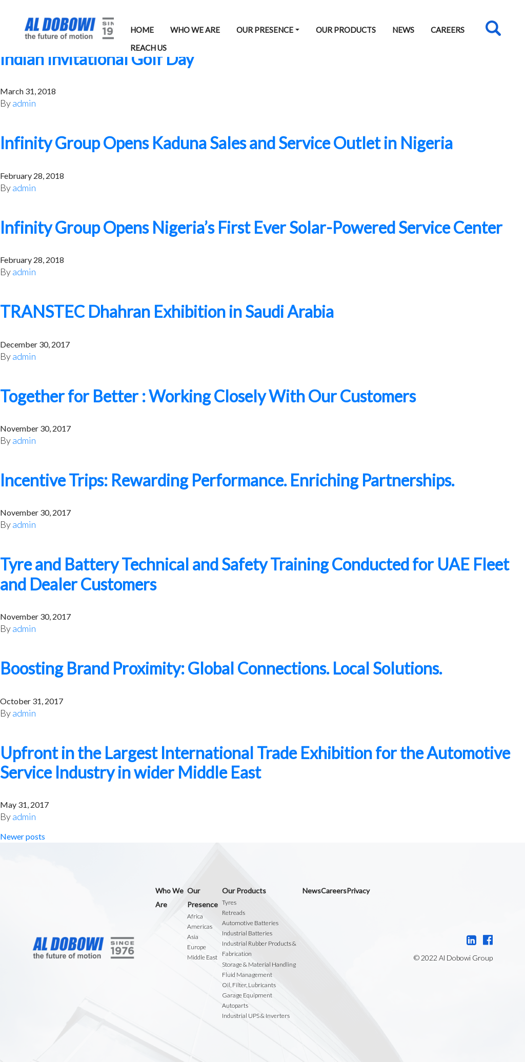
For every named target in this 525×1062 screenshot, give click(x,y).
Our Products (346, 29)
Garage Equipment (247, 995)
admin (24, 103)
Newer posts (22, 836)
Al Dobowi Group (69, 28)
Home (142, 29)
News (403, 29)
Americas (199, 926)
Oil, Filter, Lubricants (249, 985)
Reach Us (148, 47)
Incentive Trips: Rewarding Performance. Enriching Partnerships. (227, 480)
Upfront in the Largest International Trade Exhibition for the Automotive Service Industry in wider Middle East (255, 762)
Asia (192, 937)
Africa (195, 916)
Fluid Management (247, 974)
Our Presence (264, 29)
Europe (196, 947)
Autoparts (235, 1005)
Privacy (358, 890)
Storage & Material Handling (259, 964)
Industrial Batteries (247, 933)
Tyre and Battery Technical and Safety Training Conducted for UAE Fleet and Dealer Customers (254, 574)
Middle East (202, 957)
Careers (448, 29)
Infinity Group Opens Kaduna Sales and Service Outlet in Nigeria (226, 143)
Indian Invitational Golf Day (97, 59)
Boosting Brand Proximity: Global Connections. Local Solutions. (221, 668)
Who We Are (195, 29)
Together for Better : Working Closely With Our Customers (208, 396)
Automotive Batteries (250, 923)
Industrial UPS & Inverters (256, 1015)
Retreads (233, 912)
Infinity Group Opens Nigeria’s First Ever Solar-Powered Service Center (251, 227)
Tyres (229, 902)
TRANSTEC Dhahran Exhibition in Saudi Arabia (167, 311)
